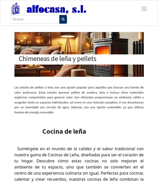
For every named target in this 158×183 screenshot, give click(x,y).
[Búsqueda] (63, 19)
